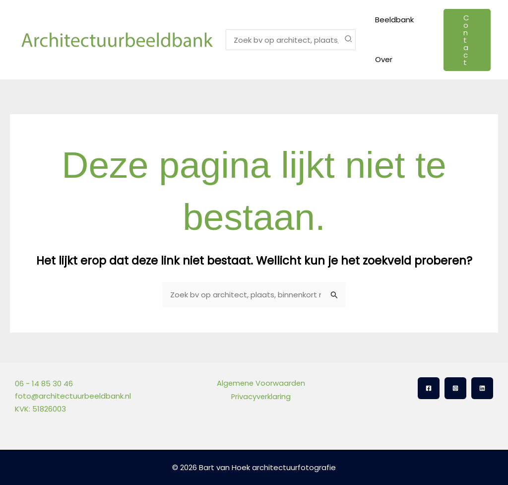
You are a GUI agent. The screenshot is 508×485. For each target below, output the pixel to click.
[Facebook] (429, 388)
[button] (465, 40)
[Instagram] (455, 388)
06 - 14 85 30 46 (44, 383)
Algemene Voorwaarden (260, 383)
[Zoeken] (348, 40)
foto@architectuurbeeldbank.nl (73, 396)
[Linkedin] (482, 388)
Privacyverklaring (260, 396)
